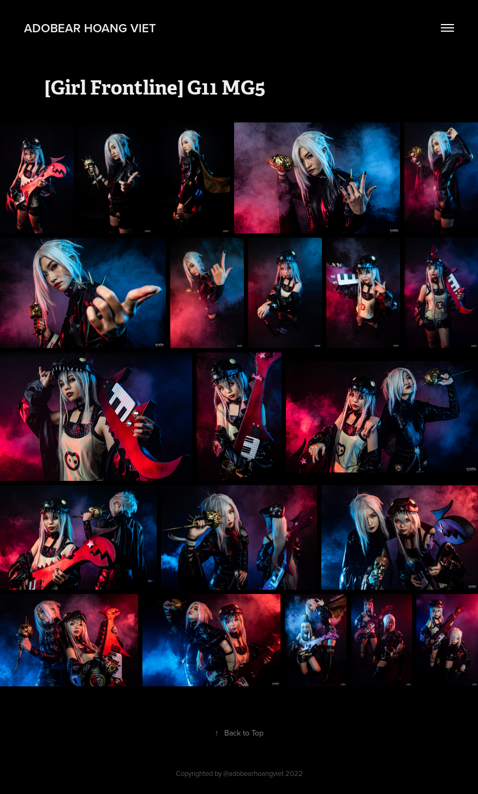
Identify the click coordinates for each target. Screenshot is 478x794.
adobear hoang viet (90, 28)
